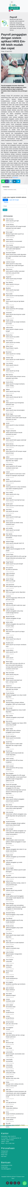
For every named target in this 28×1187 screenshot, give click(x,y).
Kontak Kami (4, 1152)
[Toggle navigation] (12, 2)
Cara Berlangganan (6, 1168)
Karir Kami (3, 1156)
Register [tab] (6, 202)
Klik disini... (16, 177)
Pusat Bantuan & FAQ (6, 1165)
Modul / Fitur (4, 1154)
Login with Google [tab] (14, 200)
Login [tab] (5, 200)
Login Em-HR (14, 8)
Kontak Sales (4, 1167)
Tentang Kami (4, 1151)
